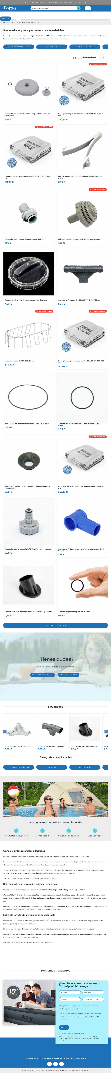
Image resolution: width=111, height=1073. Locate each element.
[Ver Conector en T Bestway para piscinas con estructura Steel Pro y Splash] (82, 527)
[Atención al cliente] (68, 675)
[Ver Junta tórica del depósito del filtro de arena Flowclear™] (28, 401)
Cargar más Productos (55, 626)
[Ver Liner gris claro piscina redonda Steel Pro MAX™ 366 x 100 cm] (82, 339)
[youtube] (61, 1064)
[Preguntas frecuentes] (42, 675)
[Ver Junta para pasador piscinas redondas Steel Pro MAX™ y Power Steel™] (28, 464)
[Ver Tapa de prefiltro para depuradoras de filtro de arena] (28, 277)
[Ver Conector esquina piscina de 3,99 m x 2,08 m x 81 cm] (18, 732)
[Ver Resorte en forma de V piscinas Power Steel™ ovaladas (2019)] (82, 155)
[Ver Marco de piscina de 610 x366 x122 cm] (28, 338)
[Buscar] (79, 8)
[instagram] (55, 1064)
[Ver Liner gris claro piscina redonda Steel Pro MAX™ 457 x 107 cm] (82, 92)
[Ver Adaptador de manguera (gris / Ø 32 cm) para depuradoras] (28, 526)
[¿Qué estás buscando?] (53, 8)
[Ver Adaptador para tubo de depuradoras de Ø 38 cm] (28, 216)
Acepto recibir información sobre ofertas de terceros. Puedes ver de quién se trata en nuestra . (81, 1016)
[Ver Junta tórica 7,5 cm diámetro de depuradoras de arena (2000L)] (82, 402)
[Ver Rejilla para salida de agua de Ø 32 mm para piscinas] (82, 216)
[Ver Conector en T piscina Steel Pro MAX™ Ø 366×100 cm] (82, 277)
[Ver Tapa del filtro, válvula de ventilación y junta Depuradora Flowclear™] (28, 92)
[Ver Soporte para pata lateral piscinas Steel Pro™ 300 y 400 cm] (28, 589)
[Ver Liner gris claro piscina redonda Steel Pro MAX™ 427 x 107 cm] (28, 155)
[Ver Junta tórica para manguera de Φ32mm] (82, 589)
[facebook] (49, 1064)
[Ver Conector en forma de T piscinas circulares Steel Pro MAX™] (51, 732)
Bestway (6, 22)
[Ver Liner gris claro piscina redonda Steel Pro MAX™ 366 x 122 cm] (82, 464)
